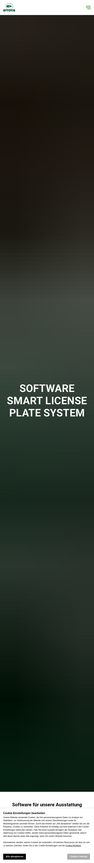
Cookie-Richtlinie (73, 845)
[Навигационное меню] (88, 7)
